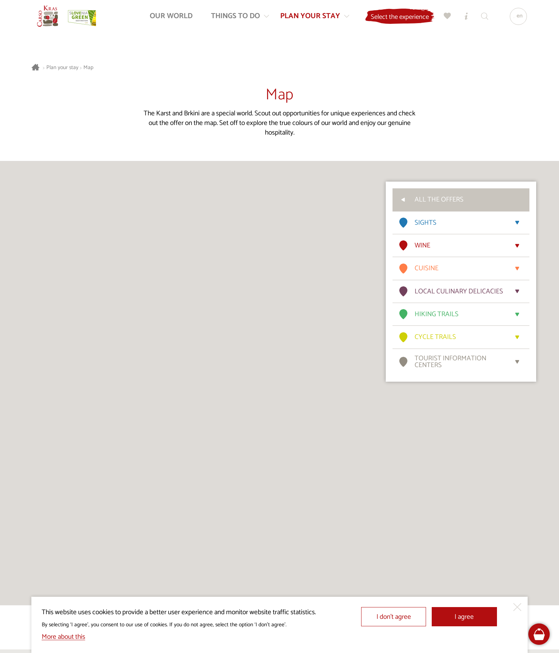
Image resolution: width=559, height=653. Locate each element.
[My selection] (444, 19)
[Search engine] (481, 19)
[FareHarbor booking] (539, 634)
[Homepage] (51, 20)
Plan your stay (62, 68)
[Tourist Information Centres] (463, 19)
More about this (63, 636)
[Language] (515, 19)
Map (88, 68)
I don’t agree (393, 616)
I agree (464, 616)
